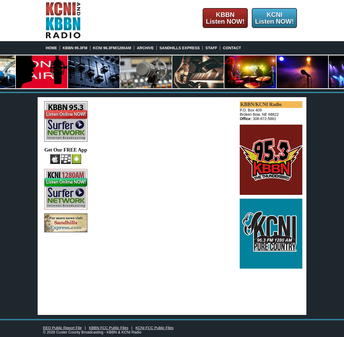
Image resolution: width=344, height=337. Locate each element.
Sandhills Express (179, 48)
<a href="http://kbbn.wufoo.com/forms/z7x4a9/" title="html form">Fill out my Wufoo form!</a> (163, 206)
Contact (232, 48)
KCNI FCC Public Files (154, 328)
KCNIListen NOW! (274, 18)
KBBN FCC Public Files (108, 328)
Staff (211, 48)
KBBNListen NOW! (225, 18)
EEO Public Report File (62, 328)
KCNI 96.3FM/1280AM (112, 48)
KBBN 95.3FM (75, 48)
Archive (145, 48)
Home (51, 48)
